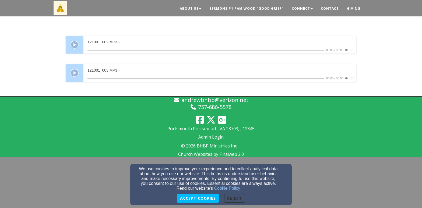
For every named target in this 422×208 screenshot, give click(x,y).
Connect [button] (302, 8)
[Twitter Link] (211, 120)
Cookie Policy (227, 188)
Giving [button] (353, 8)
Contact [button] (330, 8)
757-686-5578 (214, 107)
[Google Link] (222, 120)
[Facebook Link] (200, 120)
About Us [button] (190, 8)
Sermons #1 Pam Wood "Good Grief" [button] (246, 8)
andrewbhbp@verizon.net (214, 100)
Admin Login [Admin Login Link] (211, 137)
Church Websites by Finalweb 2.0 (211, 154)
